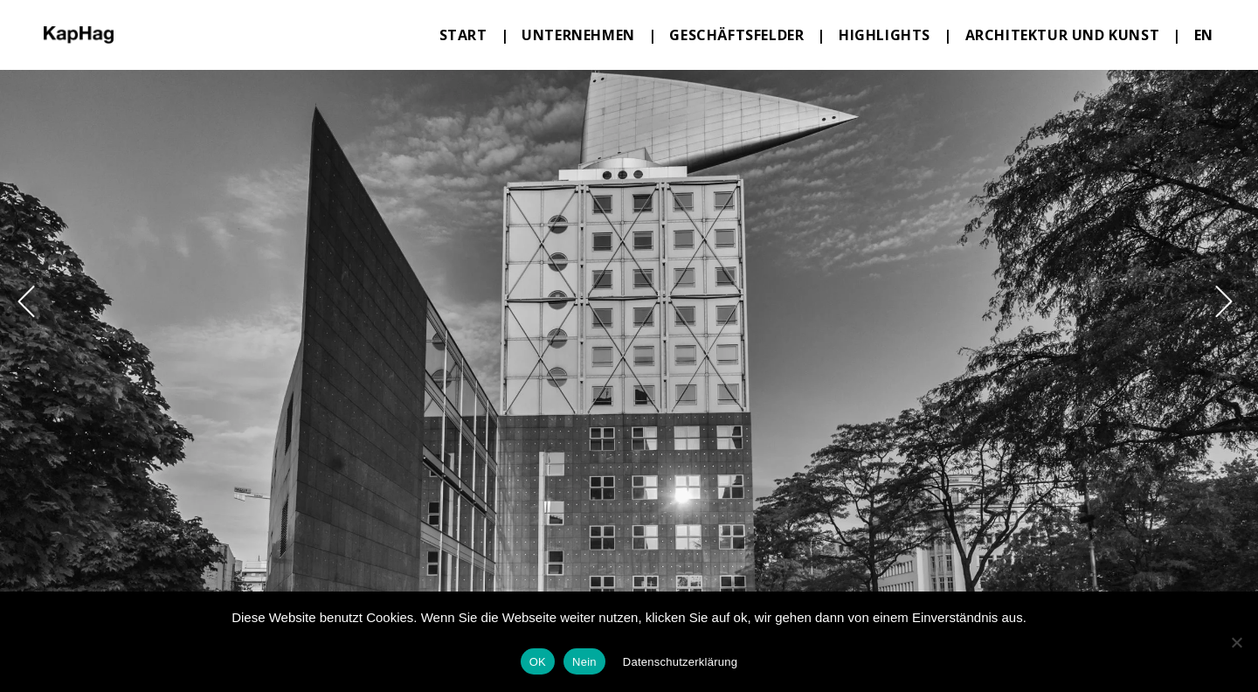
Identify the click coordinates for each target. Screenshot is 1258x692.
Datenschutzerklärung (680, 661)
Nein (584, 661)
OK (537, 661)
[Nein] (1236, 642)
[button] (26, 301)
